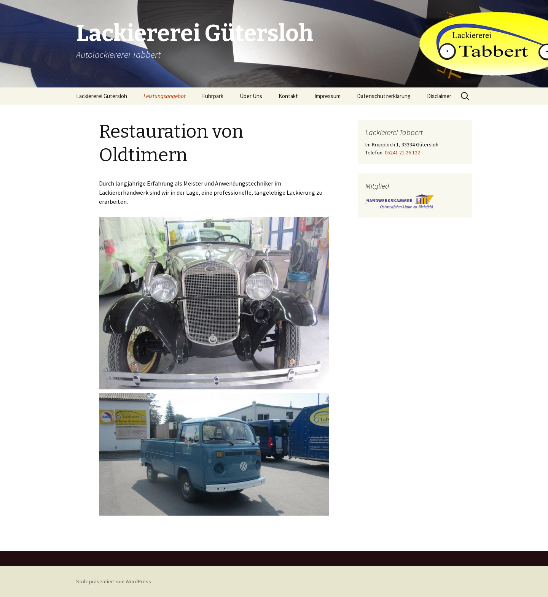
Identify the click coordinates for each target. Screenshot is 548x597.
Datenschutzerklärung (384, 96)
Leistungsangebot (164, 96)
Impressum (327, 96)
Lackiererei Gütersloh (101, 96)
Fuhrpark (212, 96)
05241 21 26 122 (402, 152)
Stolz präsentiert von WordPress (113, 581)
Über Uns (251, 96)
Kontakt (288, 96)
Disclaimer (439, 96)
